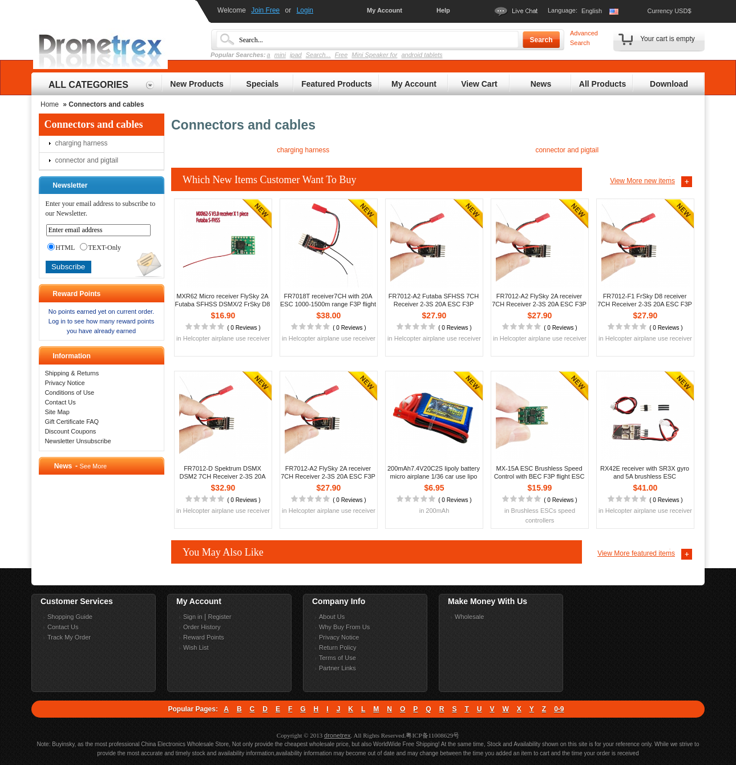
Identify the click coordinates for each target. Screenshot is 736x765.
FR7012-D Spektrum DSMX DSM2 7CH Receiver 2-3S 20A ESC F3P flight (222, 476)
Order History (201, 627)
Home (50, 104)
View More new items (642, 181)
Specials (262, 83)
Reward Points (203, 637)
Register (219, 616)
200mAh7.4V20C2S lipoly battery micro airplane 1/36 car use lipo (433, 472)
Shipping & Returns (72, 373)
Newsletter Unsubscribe (78, 441)
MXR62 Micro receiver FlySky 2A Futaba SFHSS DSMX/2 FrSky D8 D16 (222, 304)
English (591, 10)
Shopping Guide (69, 616)
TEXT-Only (100, 247)
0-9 (559, 709)
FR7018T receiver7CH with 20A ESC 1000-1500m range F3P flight (328, 300)
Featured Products (336, 83)
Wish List (196, 647)
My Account (384, 10)
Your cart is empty (667, 39)
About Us (332, 616)
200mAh (437, 510)
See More (93, 466)
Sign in (193, 616)
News (541, 83)
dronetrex (337, 735)
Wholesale (469, 616)
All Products (602, 83)
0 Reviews (243, 328)
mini (280, 54)
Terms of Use (337, 657)
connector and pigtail (87, 160)
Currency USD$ (669, 10)
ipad (296, 54)
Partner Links (337, 668)
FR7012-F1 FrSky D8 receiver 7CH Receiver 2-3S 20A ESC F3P (644, 300)
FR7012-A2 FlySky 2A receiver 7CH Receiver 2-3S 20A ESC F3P (539, 300)
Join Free (265, 10)
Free (341, 54)
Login (305, 10)
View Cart (479, 83)
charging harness (81, 143)
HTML (61, 247)
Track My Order (69, 637)
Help (443, 10)
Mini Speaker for (374, 54)
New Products (196, 83)
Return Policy (337, 647)
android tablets (421, 54)
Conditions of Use (69, 392)
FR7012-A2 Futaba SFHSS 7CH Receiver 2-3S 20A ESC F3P (434, 300)
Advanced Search (584, 38)
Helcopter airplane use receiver (226, 338)
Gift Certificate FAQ (72, 421)
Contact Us (60, 402)
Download (669, 83)
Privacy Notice (64, 382)
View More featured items (636, 553)
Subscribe (68, 266)
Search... (318, 54)
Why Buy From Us (344, 627)
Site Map (57, 411)
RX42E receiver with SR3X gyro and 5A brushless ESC (644, 472)
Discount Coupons (70, 431)
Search (540, 40)
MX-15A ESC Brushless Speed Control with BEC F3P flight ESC (539, 472)
